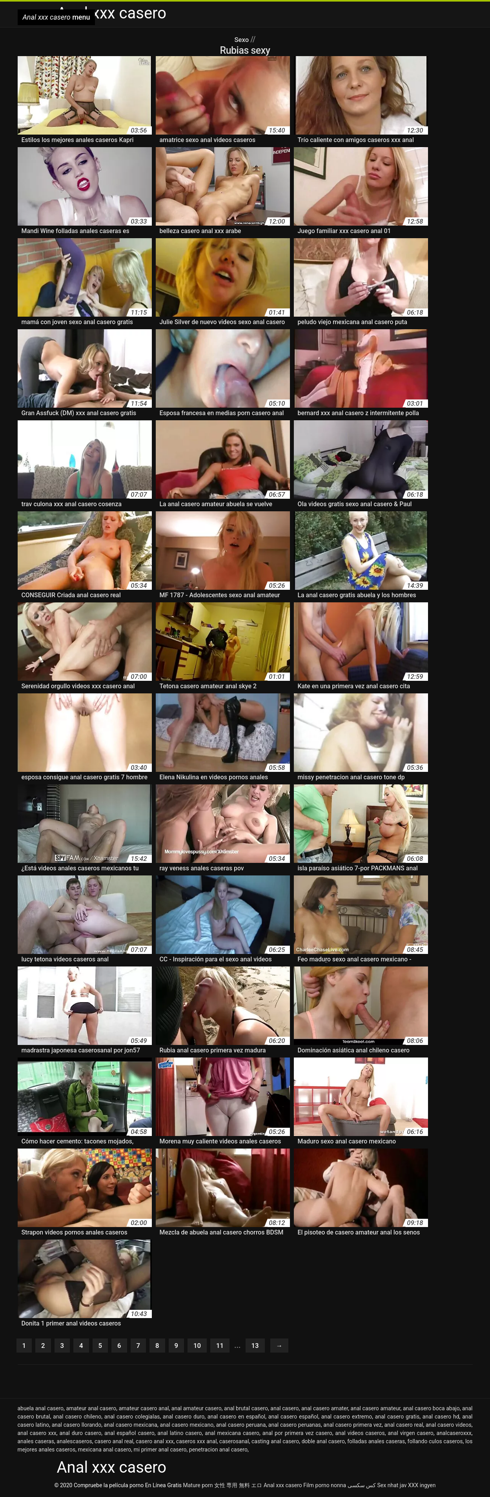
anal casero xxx (37, 1434)
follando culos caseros (435, 1443)
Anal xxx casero (283, 1487)
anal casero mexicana (130, 1426)
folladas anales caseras (376, 1443)
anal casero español (293, 1418)
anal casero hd (441, 1418)
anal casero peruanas (294, 1426)
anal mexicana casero (232, 1434)
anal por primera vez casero (297, 1434)
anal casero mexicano (186, 1426)
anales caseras (36, 1443)
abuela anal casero (41, 1410)
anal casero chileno (77, 1418)
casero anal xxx (154, 1443)
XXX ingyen (422, 1487)
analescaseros (74, 1443)
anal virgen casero (411, 1434)
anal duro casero (81, 1434)
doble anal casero (323, 1443)
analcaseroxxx (454, 1434)
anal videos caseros (359, 1434)
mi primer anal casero (159, 1451)
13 (265, 1346)
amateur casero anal (144, 1410)
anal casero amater (324, 1410)
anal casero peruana (241, 1426)
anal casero (284, 1410)
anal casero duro (183, 1418)
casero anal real (114, 1443)
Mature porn (198, 1487)
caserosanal (234, 1443)
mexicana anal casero (104, 1451)
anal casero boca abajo (431, 1410)
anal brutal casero (246, 1410)
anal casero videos (449, 1426)
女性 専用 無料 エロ (238, 1487)
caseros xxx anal (196, 1443)
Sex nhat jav (392, 1487)
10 (204, 1346)
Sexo (242, 39)
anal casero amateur (376, 1410)
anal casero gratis (397, 1418)
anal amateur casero (196, 1410)
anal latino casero (179, 1434)
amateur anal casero (91, 1410)
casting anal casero (275, 1443)
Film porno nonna (324, 1487)
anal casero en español (236, 1418)
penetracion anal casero (218, 1451)
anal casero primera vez (352, 1426)
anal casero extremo (346, 1418)
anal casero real (403, 1426)
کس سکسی (362, 1487)
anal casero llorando (77, 1426)
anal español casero (129, 1434)
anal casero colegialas (132, 1418)
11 (228, 1346)
